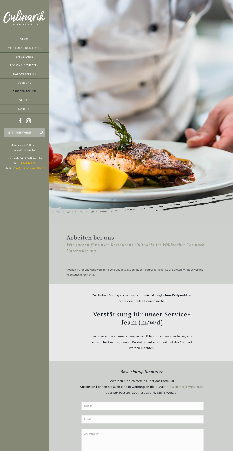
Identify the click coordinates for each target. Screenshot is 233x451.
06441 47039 (27, 163)
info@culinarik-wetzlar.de (29, 168)
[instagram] (28, 120)
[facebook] (20, 120)
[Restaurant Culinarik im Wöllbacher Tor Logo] (24, 11)
